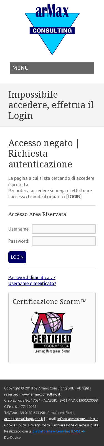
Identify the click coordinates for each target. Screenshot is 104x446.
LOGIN (17, 257)
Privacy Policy (39, 425)
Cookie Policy (15, 425)
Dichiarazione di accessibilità (75, 425)
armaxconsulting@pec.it (23, 419)
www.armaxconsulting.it (40, 394)
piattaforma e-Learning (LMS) (56, 431)
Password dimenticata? (31, 277)
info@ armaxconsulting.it (77, 419)
